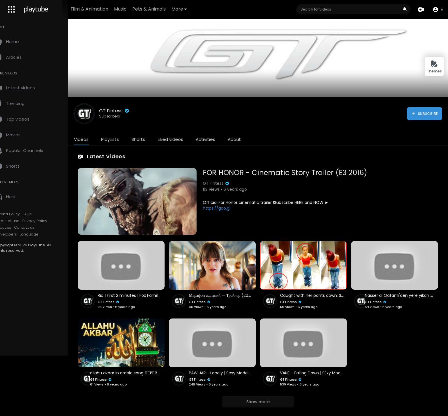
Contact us (36, 227)
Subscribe (424, 113)
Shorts (150, 139)
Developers (18, 234)
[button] (437, 9)
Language (41, 234)
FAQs (39, 214)
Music (138, 9)
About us (15, 227)
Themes (434, 67)
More (197, 9)
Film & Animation (107, 9)
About (246, 139)
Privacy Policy (47, 221)
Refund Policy (19, 214)
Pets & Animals (167, 9)
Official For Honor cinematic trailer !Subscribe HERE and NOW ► (274, 202)
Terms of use (19, 221)
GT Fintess (126, 110)
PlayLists (122, 139)
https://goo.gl (225, 208)
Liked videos (182, 139)
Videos (93, 139)
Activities (217, 139)
